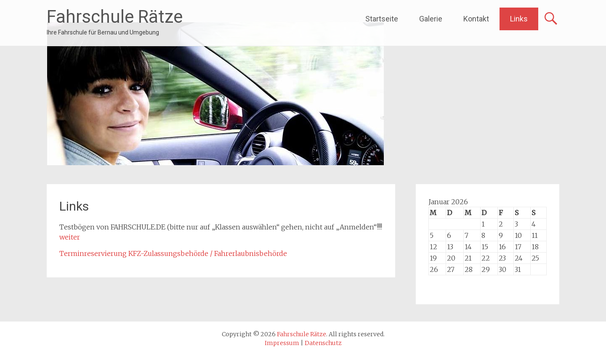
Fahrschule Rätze (115, 16)
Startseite (381, 18)
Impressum (282, 343)
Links (519, 18)
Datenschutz (323, 343)
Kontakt (476, 18)
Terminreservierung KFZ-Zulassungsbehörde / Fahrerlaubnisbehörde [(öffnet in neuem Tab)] (173, 253)
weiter (69, 237)
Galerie (430, 18)
